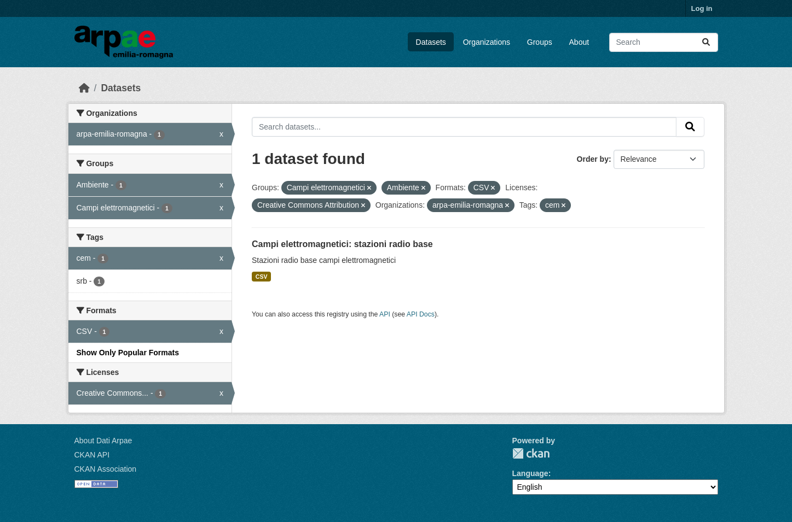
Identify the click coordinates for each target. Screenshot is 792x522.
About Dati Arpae (103, 440)
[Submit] (706, 42)
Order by (593, 159)
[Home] (84, 88)
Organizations (486, 42)
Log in (702, 8)
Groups (539, 42)
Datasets (431, 42)
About (579, 42)
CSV (262, 276)
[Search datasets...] (663, 42)
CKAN (531, 453)
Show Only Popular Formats (128, 352)
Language (530, 473)
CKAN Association (105, 469)
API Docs (421, 314)
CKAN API (92, 454)
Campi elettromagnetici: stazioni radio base (342, 244)
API (384, 314)
